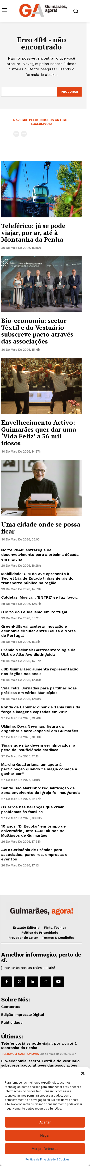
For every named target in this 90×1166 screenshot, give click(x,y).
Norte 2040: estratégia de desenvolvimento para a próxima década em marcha (39, 554)
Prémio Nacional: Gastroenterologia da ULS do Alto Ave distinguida (38, 652)
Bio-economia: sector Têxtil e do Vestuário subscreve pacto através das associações (37, 330)
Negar (45, 1135)
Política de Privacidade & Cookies (47, 1159)
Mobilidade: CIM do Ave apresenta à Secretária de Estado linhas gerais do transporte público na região (37, 578)
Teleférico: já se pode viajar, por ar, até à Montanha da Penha (33, 232)
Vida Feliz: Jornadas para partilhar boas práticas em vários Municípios (39, 690)
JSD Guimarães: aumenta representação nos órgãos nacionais (39, 671)
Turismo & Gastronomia (20, 1054)
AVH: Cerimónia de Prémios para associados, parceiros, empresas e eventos (34, 854)
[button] (82, 1073)
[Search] (69, 92)
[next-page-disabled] (24, 134)
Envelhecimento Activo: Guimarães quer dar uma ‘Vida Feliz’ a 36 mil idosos (38, 432)
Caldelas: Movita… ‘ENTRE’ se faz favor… (40, 597)
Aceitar (45, 1122)
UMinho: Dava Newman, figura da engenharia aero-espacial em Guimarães (39, 728)
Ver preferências (45, 1149)
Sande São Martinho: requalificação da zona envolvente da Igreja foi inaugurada (40, 790)
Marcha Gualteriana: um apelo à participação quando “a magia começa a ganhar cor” (39, 769)
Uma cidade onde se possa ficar (40, 527)
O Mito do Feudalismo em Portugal (34, 612)
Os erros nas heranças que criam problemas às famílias (32, 809)
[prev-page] (16, 134)
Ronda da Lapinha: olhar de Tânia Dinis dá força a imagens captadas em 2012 (40, 709)
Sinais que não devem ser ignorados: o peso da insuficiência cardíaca (38, 747)
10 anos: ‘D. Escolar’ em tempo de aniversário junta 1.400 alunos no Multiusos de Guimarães (33, 831)
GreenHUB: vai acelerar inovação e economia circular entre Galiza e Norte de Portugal (38, 631)
